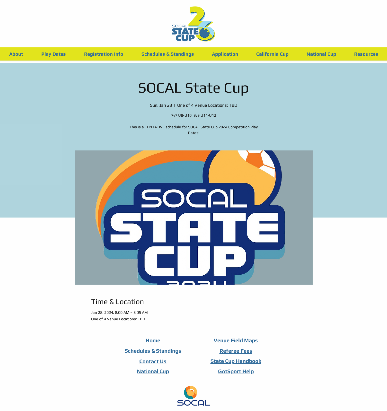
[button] (103, 54)
